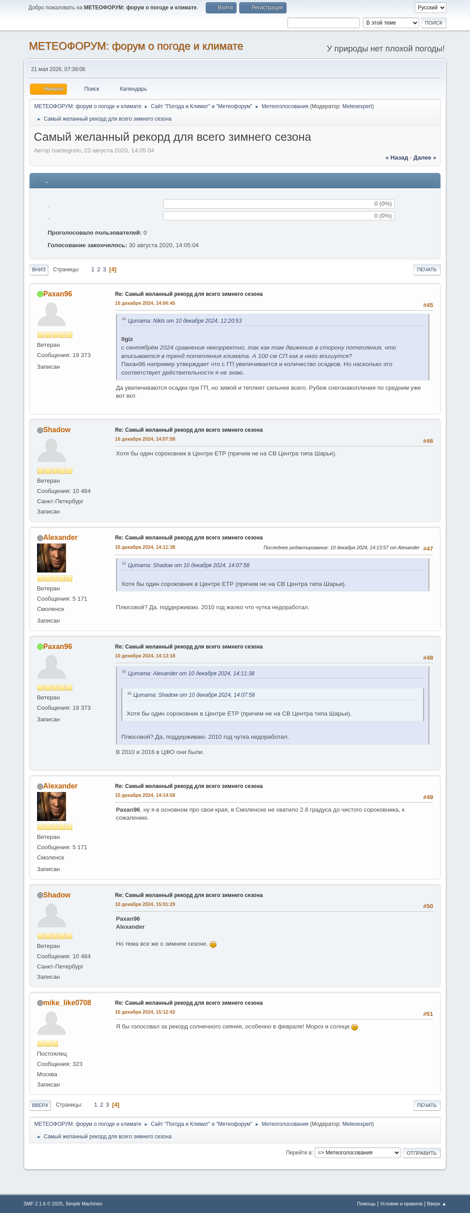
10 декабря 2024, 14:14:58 (145, 795)
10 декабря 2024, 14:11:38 (145, 547)
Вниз (39, 269)
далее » (424, 157)
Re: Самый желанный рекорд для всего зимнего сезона (189, 294)
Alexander (60, 537)
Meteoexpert (357, 106)
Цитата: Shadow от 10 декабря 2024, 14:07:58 (189, 565)
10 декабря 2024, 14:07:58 (145, 439)
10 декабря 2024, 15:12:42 (145, 1012)
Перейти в (299, 1153)
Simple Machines (84, 1203)
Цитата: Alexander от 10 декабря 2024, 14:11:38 (191, 673)
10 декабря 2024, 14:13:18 (145, 655)
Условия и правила (401, 1203)
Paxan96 (57, 294)
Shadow (57, 430)
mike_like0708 (67, 1003)
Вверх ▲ (437, 1203)
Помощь (366, 1203)
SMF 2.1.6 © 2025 (43, 1203)
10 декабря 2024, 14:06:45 (145, 303)
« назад (397, 157)
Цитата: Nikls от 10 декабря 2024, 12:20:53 (185, 321)
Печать (427, 269)
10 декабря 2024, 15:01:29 (145, 904)
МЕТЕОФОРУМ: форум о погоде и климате (136, 46)
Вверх (40, 1105)
